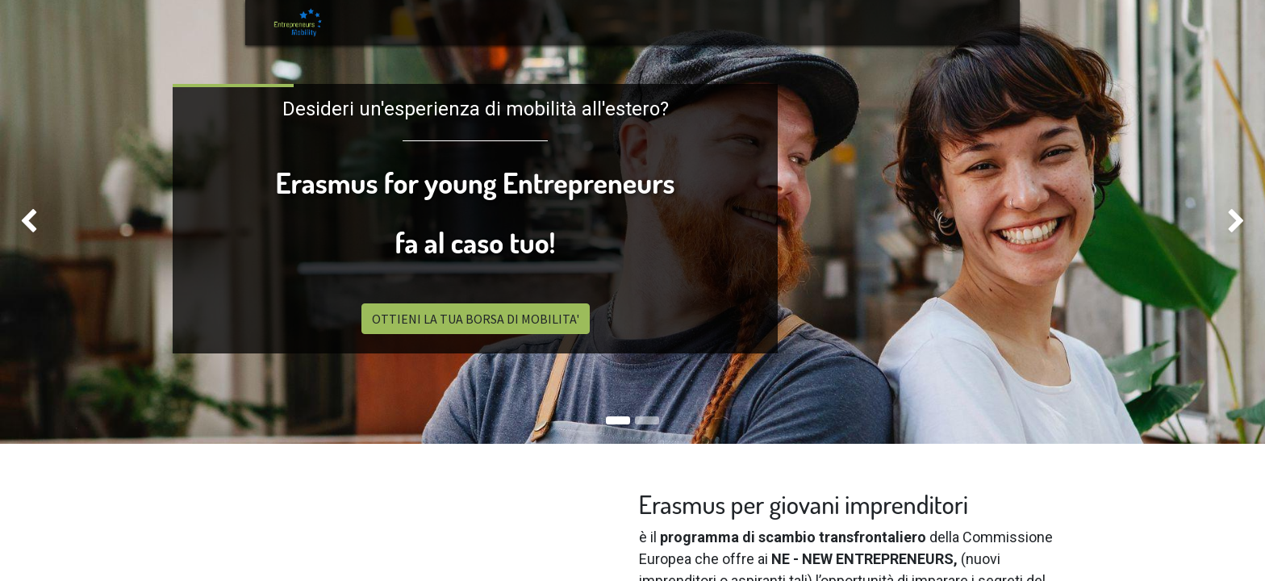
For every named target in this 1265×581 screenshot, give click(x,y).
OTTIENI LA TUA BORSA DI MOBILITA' (475, 319)
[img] (50, 222)
